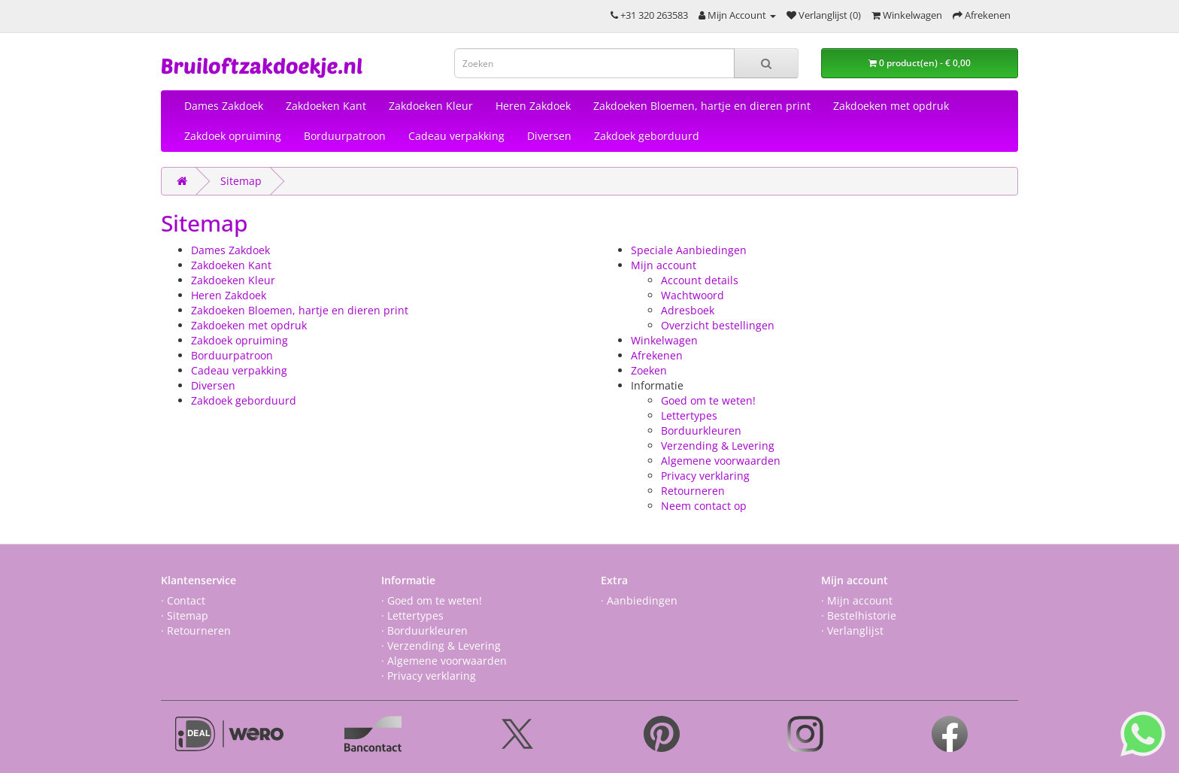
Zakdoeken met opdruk (891, 106)
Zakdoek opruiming (232, 136)
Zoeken (649, 370)
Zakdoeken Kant (326, 106)
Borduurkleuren (701, 430)
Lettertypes (689, 415)
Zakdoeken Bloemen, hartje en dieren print (702, 106)
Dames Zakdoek (223, 106)
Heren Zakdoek (533, 106)
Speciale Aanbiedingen (689, 250)
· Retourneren (196, 630)
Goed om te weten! (708, 400)
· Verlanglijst (852, 630)
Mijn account (663, 265)
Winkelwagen (664, 340)
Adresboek (687, 310)
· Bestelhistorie (858, 615)
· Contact (183, 600)
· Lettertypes (412, 615)
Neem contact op (704, 506)
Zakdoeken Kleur (431, 106)
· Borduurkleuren (424, 630)
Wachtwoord (692, 295)
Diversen (549, 136)
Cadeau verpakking (456, 136)
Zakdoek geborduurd (646, 136)
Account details (699, 280)
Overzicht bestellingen (717, 325)
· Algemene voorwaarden (444, 660)
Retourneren (693, 491)
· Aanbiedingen (639, 600)
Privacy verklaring (705, 475)
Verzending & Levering (717, 445)
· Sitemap (184, 615)
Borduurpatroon (345, 136)
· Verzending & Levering (441, 645)
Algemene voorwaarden (720, 460)
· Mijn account (857, 600)
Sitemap (241, 181)
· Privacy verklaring (428, 675)
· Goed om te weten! (431, 600)
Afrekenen (657, 355)
